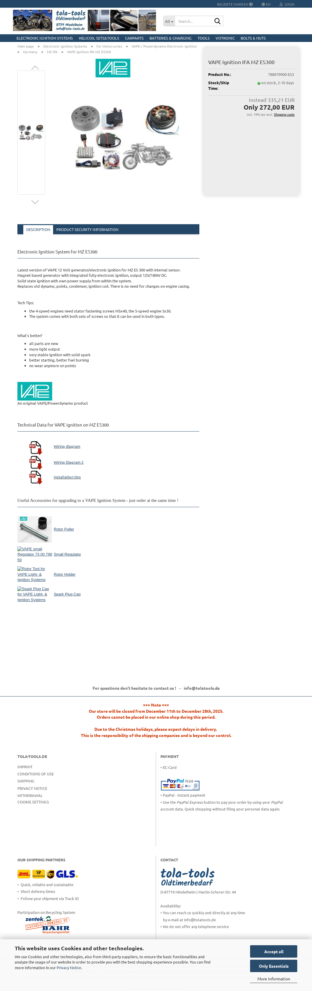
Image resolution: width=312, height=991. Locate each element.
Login (287, 4)
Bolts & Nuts (253, 37)
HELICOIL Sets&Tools (99, 37)
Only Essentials (274, 966)
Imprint (24, 766)
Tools (204, 37)
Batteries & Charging (171, 37)
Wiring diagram (67, 446)
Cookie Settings (33, 801)
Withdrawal (30, 795)
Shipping (26, 780)
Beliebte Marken (235, 4)
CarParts (134, 37)
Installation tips (67, 476)
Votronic (225, 37)
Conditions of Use (35, 773)
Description (38, 229)
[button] (35, 68)
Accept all (273, 951)
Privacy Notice (69, 967)
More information (273, 978)
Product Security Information (87, 229)
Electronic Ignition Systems (45, 37)
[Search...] (169, 21)
